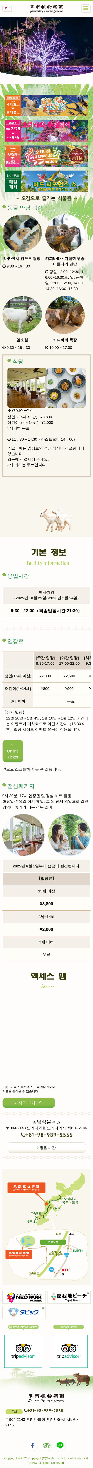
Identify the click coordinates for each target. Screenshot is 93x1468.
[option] (46, 61)
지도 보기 (28, 1103)
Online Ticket (13, 751)
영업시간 (46, 1147)
